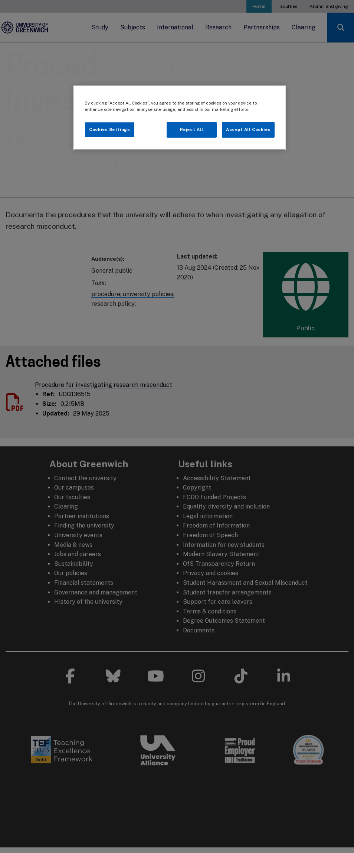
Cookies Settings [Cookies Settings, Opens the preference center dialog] (109, 129)
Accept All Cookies (248, 129)
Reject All (191, 129)
